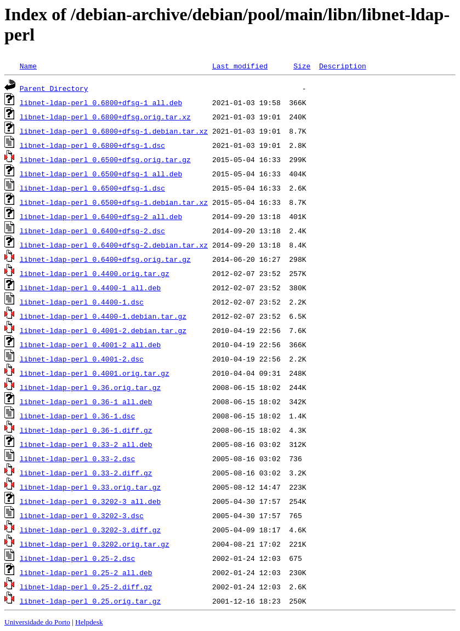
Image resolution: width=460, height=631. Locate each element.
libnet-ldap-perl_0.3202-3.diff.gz (90, 530)
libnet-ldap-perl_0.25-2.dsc (77, 558)
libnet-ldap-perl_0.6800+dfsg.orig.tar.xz (105, 117)
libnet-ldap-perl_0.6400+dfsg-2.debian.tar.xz (114, 245)
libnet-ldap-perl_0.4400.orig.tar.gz (94, 273)
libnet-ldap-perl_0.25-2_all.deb (86, 572)
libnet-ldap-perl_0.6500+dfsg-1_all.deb (101, 174)
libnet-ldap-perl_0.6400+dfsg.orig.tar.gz (105, 259)
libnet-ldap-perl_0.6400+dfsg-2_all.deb (101, 216)
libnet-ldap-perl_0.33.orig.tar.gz (90, 487)
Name (28, 66)
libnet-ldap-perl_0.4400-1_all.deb (90, 287)
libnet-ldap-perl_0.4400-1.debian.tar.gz (103, 316)
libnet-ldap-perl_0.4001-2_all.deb (90, 344)
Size (301, 66)
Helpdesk (89, 622)
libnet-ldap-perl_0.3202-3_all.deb (90, 501)
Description (342, 66)
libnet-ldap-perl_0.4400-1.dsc (82, 302)
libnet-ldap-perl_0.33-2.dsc (77, 458)
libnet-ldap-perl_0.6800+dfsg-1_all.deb (101, 102)
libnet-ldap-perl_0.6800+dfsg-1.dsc (92, 145)
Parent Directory (54, 88)
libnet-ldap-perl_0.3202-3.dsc (82, 515)
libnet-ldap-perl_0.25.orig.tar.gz (90, 601)
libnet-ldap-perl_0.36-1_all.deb (86, 401)
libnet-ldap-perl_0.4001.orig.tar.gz (94, 373)
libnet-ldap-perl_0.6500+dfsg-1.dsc (92, 188)
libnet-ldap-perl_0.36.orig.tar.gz (90, 387)
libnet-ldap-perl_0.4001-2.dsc (82, 359)
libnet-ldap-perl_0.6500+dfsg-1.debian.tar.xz (114, 202)
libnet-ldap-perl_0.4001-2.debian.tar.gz (103, 330)
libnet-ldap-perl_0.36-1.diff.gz (86, 430)
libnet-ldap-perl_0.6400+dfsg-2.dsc (92, 231)
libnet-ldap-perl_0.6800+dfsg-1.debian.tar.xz (114, 131)
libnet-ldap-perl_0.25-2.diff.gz (86, 587)
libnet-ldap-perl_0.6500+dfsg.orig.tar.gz (105, 159)
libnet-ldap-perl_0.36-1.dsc (77, 416)
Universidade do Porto (37, 622)
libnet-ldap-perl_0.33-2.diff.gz (86, 473)
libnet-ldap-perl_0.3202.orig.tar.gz (94, 544)
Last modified (240, 66)
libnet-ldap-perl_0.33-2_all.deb (86, 444)
